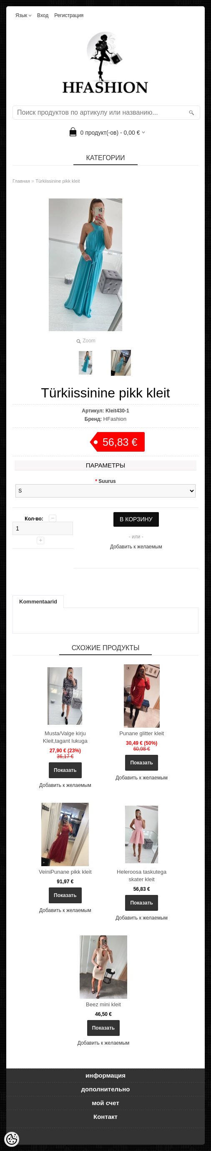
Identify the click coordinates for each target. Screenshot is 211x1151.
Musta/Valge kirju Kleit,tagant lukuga (65, 737)
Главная (21, 180)
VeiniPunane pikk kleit (65, 872)
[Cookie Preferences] (11, 1139)
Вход (42, 15)
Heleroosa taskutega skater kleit (141, 875)
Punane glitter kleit (141, 733)
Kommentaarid (38, 601)
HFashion (115, 419)
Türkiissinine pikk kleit (57, 180)
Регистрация (68, 15)
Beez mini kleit (103, 1004)
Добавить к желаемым (136, 547)
